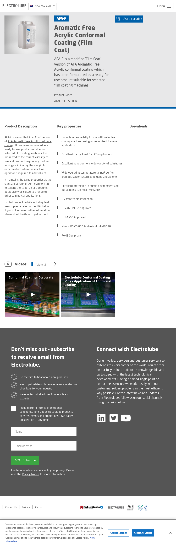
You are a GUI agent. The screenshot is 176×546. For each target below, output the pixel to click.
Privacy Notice (30, 474)
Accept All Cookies (143, 533)
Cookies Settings (118, 533)
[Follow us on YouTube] (126, 418)
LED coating (40, 187)
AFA (30, 183)
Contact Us (11, 507)
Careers (39, 507)
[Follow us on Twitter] (113, 418)
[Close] (170, 534)
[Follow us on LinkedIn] (101, 418)
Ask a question (129, 19)
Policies (26, 507)
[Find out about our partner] (91, 507)
